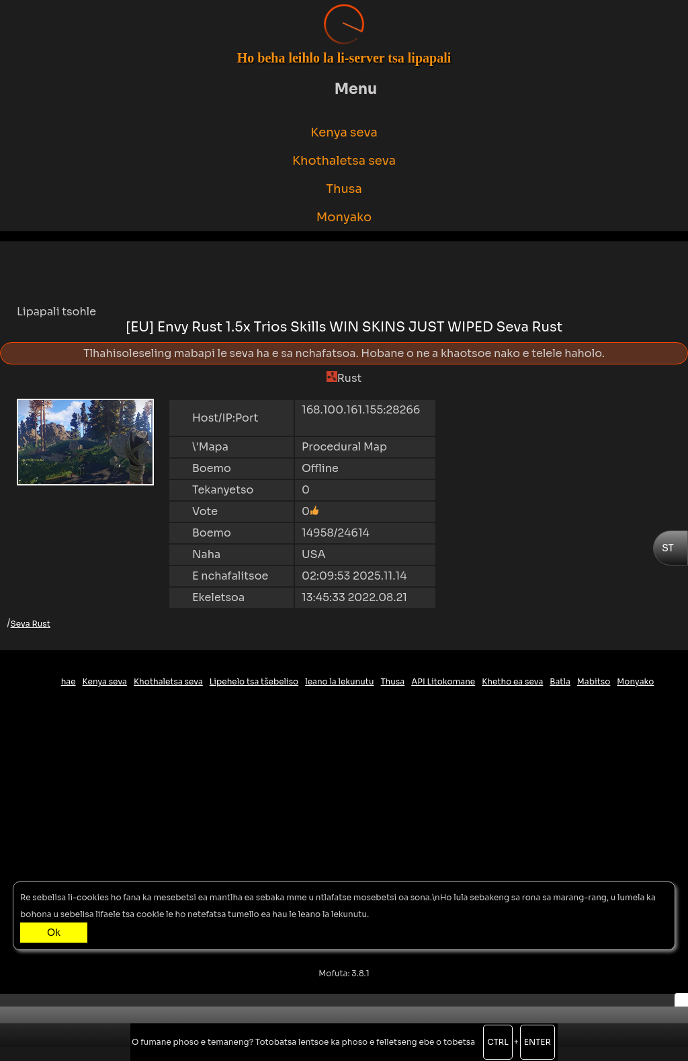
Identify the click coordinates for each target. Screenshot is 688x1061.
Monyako (344, 217)
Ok (53, 933)
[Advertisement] (344, 271)
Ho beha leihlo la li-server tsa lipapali (344, 57)
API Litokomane (443, 681)
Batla (560, 681)
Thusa (344, 189)
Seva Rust (30, 624)
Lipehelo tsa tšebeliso (254, 681)
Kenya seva (344, 132)
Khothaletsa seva (344, 160)
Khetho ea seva (512, 681)
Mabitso (594, 681)
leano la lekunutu (339, 681)
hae (68, 681)
